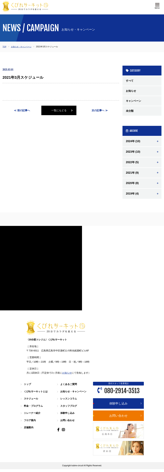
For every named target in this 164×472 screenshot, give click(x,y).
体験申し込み (68, 415)
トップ (28, 387)
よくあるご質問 (69, 387)
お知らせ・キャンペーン (22, 46)
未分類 (130, 112)
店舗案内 (29, 429)
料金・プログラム (34, 408)
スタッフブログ (69, 408)
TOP (5, 46)
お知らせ (131, 91)
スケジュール (31, 401)
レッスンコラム (69, 401)
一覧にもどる (61, 110)
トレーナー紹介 (33, 415)
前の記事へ (23, 110)
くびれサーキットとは (36, 394)
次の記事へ (98, 110)
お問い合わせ (68, 422)
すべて (130, 80)
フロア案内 (30, 422)
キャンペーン (134, 101)
